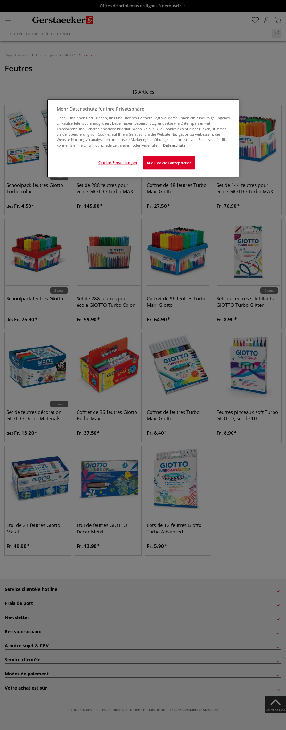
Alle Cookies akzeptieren (169, 162)
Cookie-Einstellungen (117, 162)
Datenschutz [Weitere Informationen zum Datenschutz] (174, 145)
